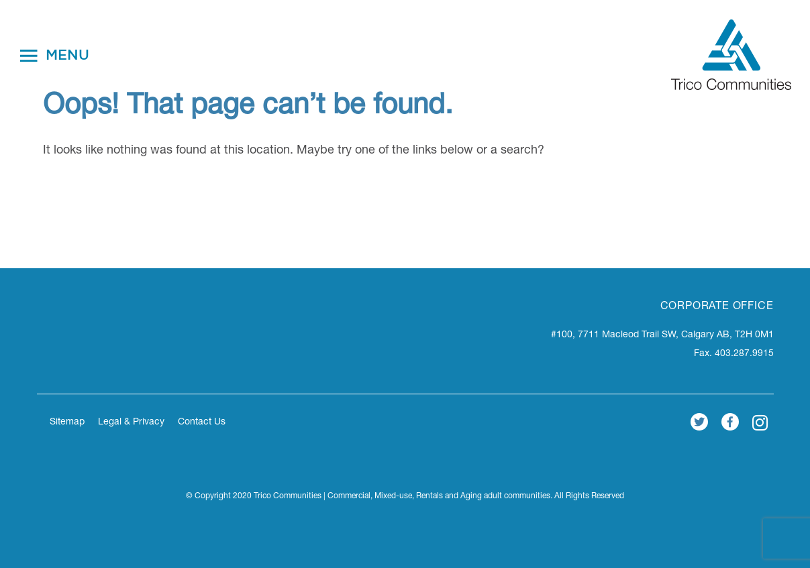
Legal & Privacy (131, 422)
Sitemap (67, 422)
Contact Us (201, 422)
